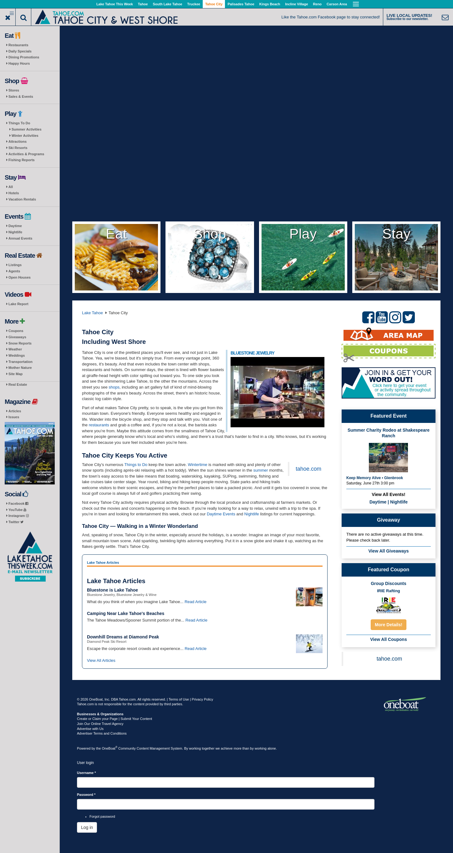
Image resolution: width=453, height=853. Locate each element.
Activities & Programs (26, 154)
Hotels (13, 193)
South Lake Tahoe (167, 4)
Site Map (15, 374)
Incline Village (296, 4)
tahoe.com (308, 469)
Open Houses (19, 277)
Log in (87, 827)
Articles (14, 411)
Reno (317, 4)
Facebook (18, 503)
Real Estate (17, 384)
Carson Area (337, 4)
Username (86, 773)
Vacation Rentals (22, 199)
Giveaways (17, 337)
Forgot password (102, 816)
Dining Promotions (23, 57)
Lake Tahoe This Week (114, 4)
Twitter (15, 522)
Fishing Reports (21, 160)
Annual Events (20, 238)
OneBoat (110, 748)
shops (114, 387)
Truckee (193, 4)
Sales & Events (20, 96)
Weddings (16, 355)
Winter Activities (25, 135)
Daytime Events (221, 514)
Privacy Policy (202, 699)
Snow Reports (20, 343)
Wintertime (197, 464)
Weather (15, 349)
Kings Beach (269, 4)
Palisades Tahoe (240, 4)
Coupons (15, 331)
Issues (13, 417)
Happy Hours (19, 63)
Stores (13, 90)
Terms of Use (179, 699)
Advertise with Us (90, 729)
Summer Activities (27, 129)
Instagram (18, 516)
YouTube (17, 510)
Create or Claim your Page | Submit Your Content (114, 719)
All (10, 187)
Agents (14, 271)
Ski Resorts (18, 148)
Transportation (20, 362)
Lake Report (18, 304)
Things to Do (135, 464)
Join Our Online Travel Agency (100, 724)
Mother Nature (20, 367)
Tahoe (143, 4)
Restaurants (18, 45)
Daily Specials (20, 51)
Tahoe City (213, 4)
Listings (15, 265)
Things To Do (19, 123)
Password (86, 794)
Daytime (15, 226)
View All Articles (101, 660)
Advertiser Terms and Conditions (102, 733)
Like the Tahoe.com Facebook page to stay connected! (331, 17)
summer (260, 470)
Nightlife (15, 232)
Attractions (17, 141)
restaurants (99, 425)
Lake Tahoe (92, 312)
